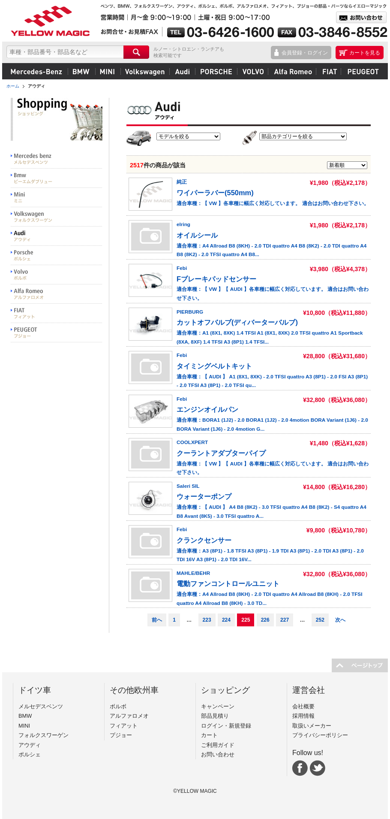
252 (320, 620)
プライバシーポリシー (320, 735)
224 (226, 620)
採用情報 (303, 716)
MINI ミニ (56, 197)
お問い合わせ (217, 754)
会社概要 (303, 706)
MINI (107, 71)
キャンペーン (217, 706)
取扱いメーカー (311, 725)
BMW (81, 71)
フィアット (328, 71)
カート (209, 735)
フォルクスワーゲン (144, 71)
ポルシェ (216, 71)
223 (207, 620)
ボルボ (252, 71)
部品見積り (215, 716)
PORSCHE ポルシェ (56, 255)
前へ (157, 620)
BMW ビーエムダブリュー (56, 178)
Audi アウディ (56, 236)
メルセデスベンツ (36, 71)
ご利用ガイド (217, 745)
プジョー (362, 71)
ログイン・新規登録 (226, 725)
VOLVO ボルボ (56, 274)
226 (265, 620)
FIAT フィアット (56, 313)
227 (284, 620)
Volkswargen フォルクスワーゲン (56, 217)
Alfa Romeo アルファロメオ (56, 294)
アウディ (182, 71)
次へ (340, 620)
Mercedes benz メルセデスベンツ (56, 159)
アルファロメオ (292, 71)
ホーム (12, 86)
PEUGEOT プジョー (56, 332)
